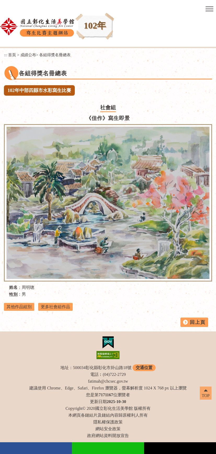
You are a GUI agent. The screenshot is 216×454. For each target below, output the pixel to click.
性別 (13, 294)
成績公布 (28, 55)
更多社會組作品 (55, 306)
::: (5, 55)
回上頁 (198, 322)
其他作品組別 (19, 306)
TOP (206, 395)
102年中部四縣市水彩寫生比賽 (39, 90)
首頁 (12, 55)
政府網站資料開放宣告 (108, 435)
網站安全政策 (108, 429)
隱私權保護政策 (108, 422)
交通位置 (144, 367)
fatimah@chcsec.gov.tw (108, 381)
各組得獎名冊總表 (55, 55)
